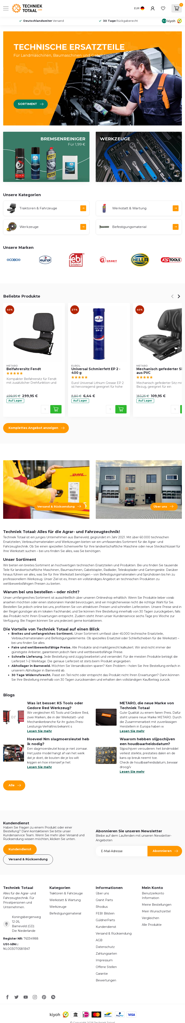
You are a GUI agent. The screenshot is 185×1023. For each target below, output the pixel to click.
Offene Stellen (106, 967)
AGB (99, 940)
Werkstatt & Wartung (65, 900)
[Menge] (45, 409)
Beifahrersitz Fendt (23, 369)
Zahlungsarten (106, 953)
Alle (15, 785)
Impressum (104, 960)
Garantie (102, 974)
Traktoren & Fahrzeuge (66, 893)
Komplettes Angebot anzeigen (36, 428)
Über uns (102, 893)
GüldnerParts (105, 920)
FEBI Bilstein (105, 913)
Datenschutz (105, 947)
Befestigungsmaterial (65, 913)
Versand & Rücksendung (28, 859)
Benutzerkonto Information (153, 895)
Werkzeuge (58, 907)
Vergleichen (150, 918)
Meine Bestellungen (156, 905)
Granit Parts (104, 900)
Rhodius (102, 907)
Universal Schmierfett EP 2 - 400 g (95, 371)
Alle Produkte (152, 925)
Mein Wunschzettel (156, 911)
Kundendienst (20, 849)
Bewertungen (106, 980)
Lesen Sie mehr (39, 731)
